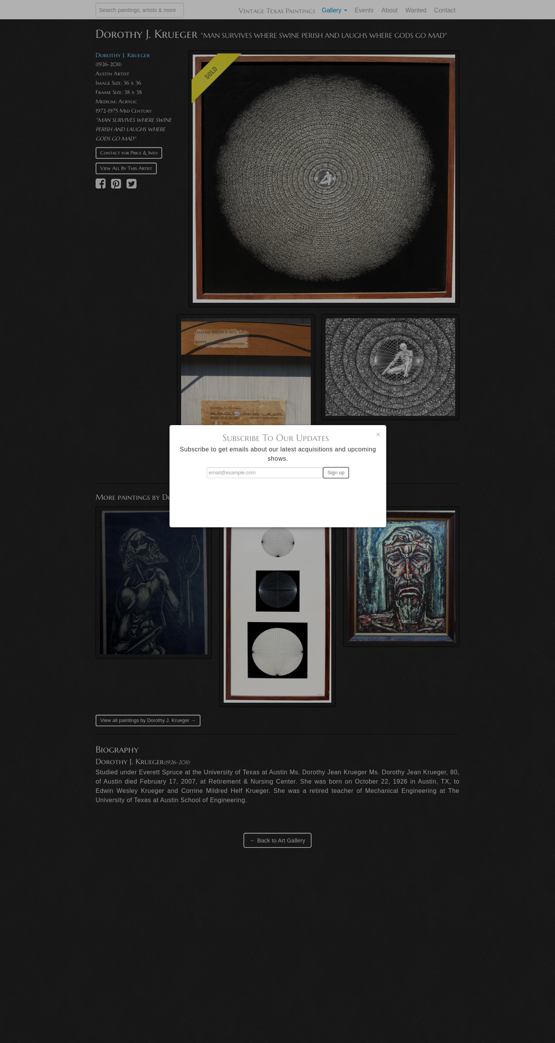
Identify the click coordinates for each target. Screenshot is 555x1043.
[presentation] (278, 499)
